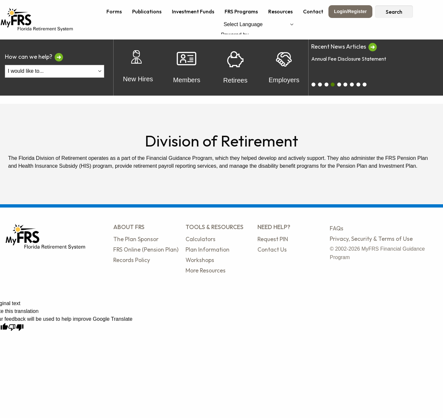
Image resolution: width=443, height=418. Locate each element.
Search (394, 11)
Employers (284, 67)
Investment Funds (193, 11)
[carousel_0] (313, 84)
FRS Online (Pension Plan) (145, 249)
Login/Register (350, 11)
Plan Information (207, 249)
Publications (146, 11)
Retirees (235, 67)
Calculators (200, 239)
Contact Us (272, 249)
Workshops (200, 260)
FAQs (336, 228)
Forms (114, 11)
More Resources (206, 270)
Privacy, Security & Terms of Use (371, 238)
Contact (313, 11)
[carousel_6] (352, 84)
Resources (280, 11)
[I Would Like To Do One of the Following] (54, 71)
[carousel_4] (339, 84)
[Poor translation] (16, 327)
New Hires (138, 68)
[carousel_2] (326, 84)
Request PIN (272, 239)
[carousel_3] (333, 84)
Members (186, 68)
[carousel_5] (345, 84)
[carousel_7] (358, 84)
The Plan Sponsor (136, 239)
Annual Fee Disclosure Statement (348, 58)
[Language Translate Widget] (258, 24)
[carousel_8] (365, 84)
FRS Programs (241, 11)
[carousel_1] (320, 84)
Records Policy (131, 260)
